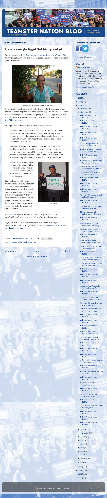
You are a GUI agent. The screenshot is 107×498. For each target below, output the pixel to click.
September (85, 433)
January (83, 462)
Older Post (64, 251)
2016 (80, 98)
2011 (80, 474)
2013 (80, 467)
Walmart (32, 242)
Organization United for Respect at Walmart (44, 55)
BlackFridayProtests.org (14, 120)
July (82, 440)
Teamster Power (84, 68)
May (82, 448)
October (84, 429)
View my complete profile (85, 87)
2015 (80, 102)
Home (37, 251)
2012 (80, 471)
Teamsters (12, 215)
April (82, 451)
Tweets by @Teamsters (84, 57)
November (85, 112)
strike (26, 242)
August (83, 437)
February (84, 459)
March (83, 455)
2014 (80, 105)
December (84, 108)
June (82, 444)
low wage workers (16, 242)
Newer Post (10, 251)
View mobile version (37, 256)
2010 (80, 478)
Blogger (67, 488)
